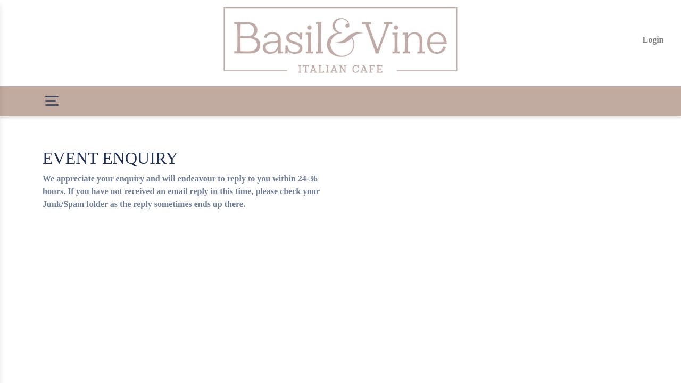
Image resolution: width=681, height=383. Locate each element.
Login (652, 39)
